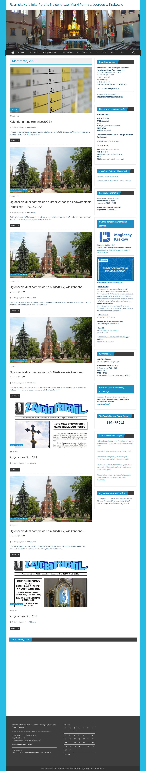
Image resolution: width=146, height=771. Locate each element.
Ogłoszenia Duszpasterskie (19, 189)
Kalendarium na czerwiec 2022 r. (31, 121)
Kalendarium (14, 109)
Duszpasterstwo (49, 52)
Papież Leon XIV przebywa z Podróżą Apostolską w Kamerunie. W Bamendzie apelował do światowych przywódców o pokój (114, 467)
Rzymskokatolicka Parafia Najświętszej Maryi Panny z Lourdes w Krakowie (66, 5)
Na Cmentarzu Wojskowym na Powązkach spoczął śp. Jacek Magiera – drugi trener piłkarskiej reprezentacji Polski (115, 443)
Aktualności (33, 52)
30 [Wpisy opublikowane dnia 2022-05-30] (66, 750)
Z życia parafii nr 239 (23, 457)
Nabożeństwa (101, 52)
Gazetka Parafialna (84, 52)
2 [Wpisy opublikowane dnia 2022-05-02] (65, 735)
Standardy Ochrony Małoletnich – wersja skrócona (114, 181)
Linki (121, 52)
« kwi (65, 755)
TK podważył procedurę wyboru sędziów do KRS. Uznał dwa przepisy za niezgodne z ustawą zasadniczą (114, 477)
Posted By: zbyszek (18, 127)
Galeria (113, 52)
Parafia (21, 52)
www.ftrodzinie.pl (103, 404)
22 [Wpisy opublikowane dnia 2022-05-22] (93, 743)
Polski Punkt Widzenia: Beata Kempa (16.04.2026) (114, 451)
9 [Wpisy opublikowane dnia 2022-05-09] (65, 739)
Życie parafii (67, 52)
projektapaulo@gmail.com (109, 330)
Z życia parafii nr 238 (23, 616)
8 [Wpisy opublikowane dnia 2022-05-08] (92, 735)
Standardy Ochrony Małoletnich (107, 177)
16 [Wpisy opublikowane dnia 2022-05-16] (66, 743)
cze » (70, 755)
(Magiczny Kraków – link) (106, 245)
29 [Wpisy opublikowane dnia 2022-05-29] (93, 746)
